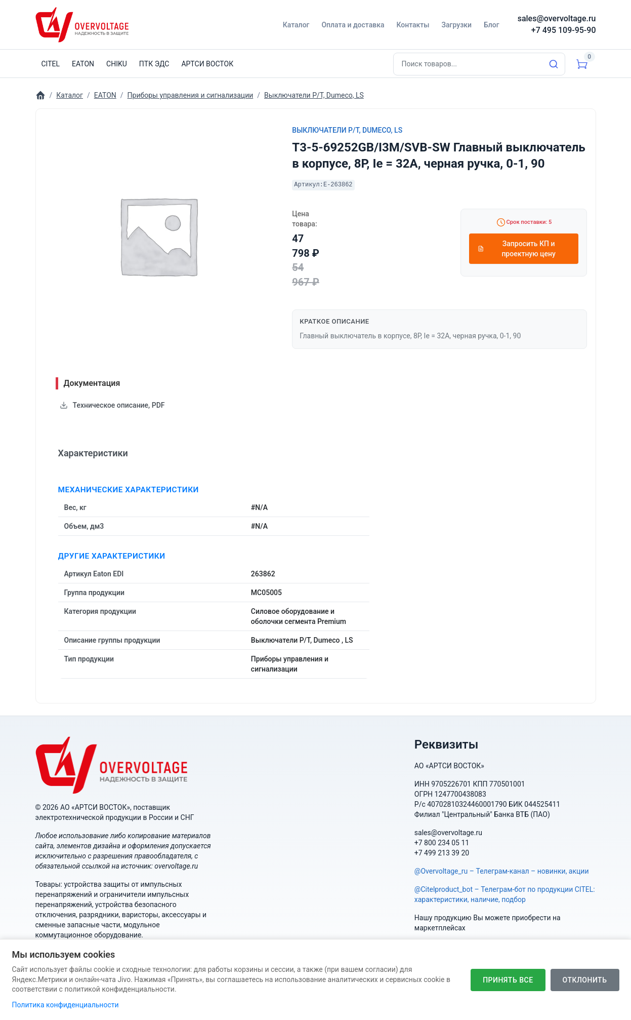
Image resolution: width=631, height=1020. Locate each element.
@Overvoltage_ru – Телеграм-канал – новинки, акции (501, 871)
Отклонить (585, 980)
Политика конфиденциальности (65, 1005)
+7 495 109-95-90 (563, 30)
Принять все (508, 980)
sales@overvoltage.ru (557, 18)
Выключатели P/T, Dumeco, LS (347, 130)
